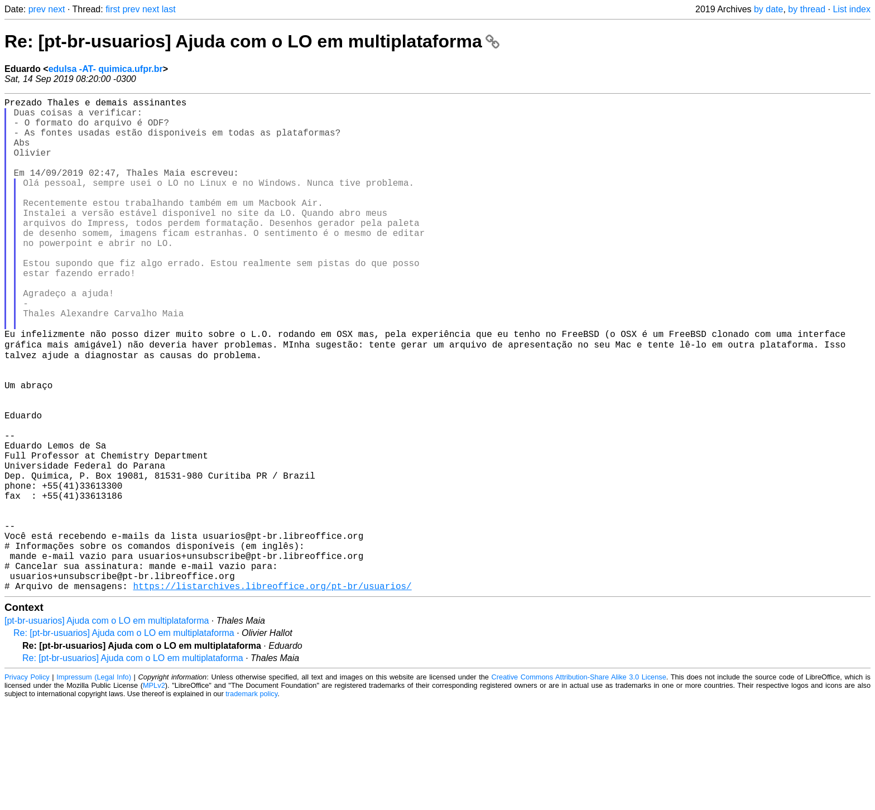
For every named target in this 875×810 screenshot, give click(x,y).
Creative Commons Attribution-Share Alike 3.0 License (579, 784)
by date (768, 9)
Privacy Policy (27, 784)
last (169, 9)
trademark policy (251, 801)
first (112, 9)
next (56, 9)
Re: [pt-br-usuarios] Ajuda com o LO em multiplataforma (251, 41)
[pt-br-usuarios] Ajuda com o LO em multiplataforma (106, 728)
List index (852, 9)
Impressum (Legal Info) (93, 784)
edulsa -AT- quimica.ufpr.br (106, 69)
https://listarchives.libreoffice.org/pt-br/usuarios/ (272, 693)
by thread (806, 9)
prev (37, 9)
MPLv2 (154, 793)
